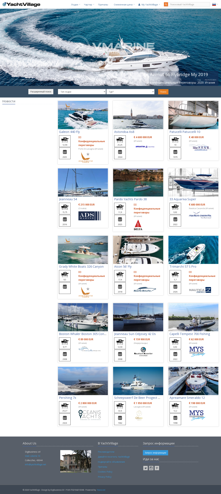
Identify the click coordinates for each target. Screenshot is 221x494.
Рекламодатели (106, 451)
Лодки (74, 4)
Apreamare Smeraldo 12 (187, 398)
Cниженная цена (123, 4)
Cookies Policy (105, 471)
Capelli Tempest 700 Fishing (190, 334)
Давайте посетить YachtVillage (114, 456)
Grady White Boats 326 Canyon (81, 266)
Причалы (103, 4)
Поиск (163, 91)
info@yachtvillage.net (35, 464)
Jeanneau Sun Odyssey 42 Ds (135, 334)
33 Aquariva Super (183, 199)
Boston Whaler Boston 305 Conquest (86, 334)
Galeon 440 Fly (69, 132)
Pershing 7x (67, 398)
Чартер (88, 4)
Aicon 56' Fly (123, 266)
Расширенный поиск (40, 91)
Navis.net (101, 490)
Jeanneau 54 (68, 199)
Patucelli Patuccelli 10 (185, 132)
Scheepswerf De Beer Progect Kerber (141, 398)
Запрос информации (155, 452)
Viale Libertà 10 (32, 455)
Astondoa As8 (124, 132)
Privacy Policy (104, 476)
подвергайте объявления (111, 461)
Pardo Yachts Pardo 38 (130, 199)
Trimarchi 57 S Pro (183, 266)
